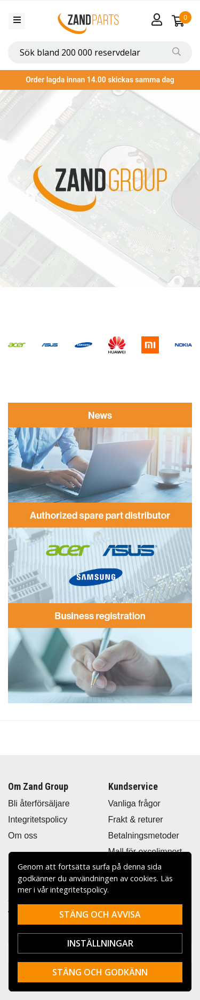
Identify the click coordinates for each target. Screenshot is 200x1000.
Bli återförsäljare (39, 803)
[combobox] (100, 52)
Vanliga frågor (134, 803)
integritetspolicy (78, 889)
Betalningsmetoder (143, 835)
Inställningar (100, 943)
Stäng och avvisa (100, 914)
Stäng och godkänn (100, 972)
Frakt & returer (135, 819)
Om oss (22, 835)
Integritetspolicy (37, 819)
